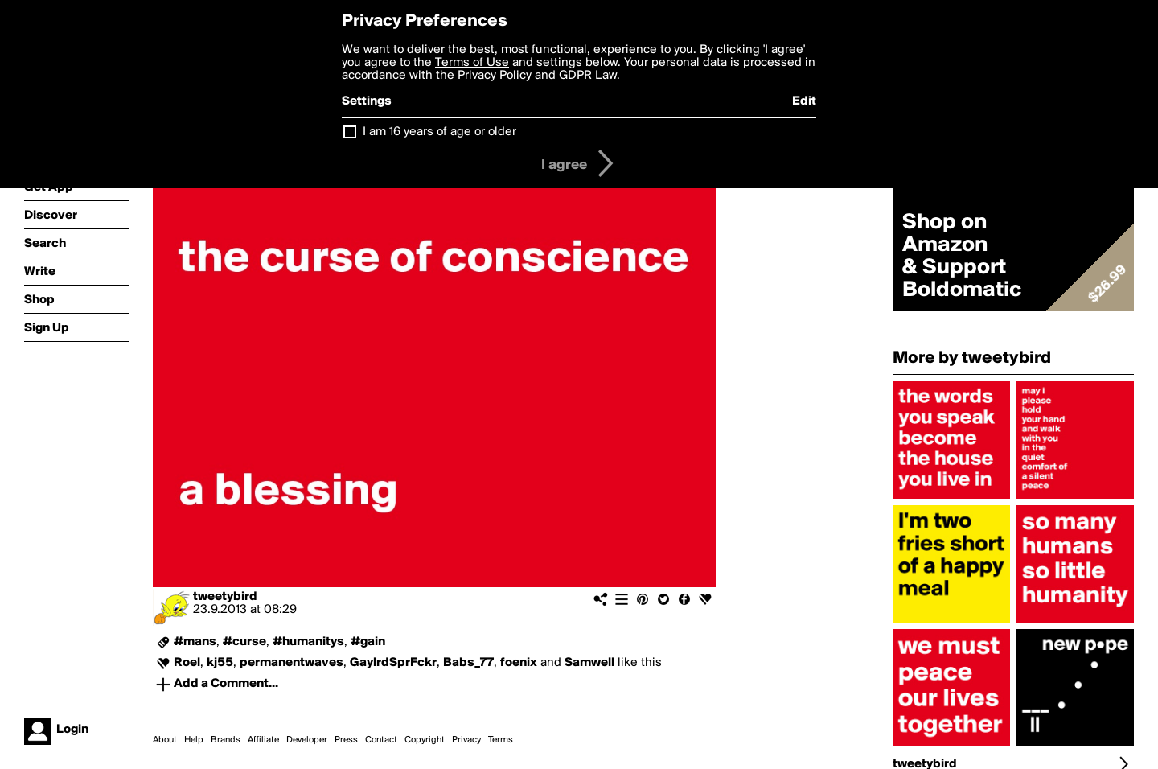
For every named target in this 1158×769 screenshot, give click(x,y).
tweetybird (225, 596)
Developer (306, 740)
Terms (500, 740)
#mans (195, 641)
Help (193, 740)
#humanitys (308, 641)
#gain (368, 641)
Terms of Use (472, 62)
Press (346, 740)
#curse (244, 641)
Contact (381, 740)
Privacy (466, 740)
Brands (225, 740)
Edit (804, 101)
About (165, 740)
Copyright (424, 740)
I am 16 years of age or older (439, 131)
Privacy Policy (495, 75)
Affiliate (263, 740)
